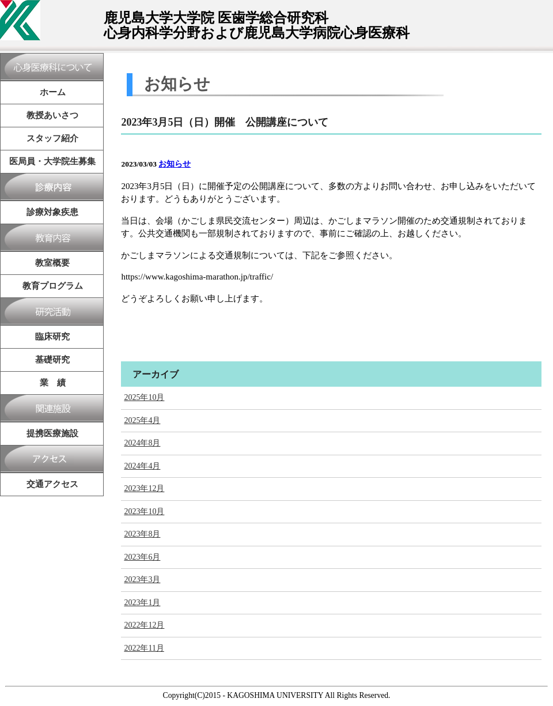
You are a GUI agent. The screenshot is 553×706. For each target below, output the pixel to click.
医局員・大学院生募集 (52, 161)
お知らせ (174, 164)
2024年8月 (142, 443)
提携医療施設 (52, 433)
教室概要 (52, 262)
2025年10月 (144, 397)
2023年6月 (142, 557)
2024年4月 (142, 466)
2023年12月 (144, 488)
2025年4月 (142, 420)
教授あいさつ (52, 115)
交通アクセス (52, 484)
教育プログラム (52, 285)
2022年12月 (144, 625)
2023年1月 (142, 602)
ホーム (53, 92)
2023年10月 (144, 511)
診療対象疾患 (52, 212)
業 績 (53, 382)
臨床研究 (52, 336)
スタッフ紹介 (52, 138)
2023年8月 (142, 534)
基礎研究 (52, 359)
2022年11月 (144, 648)
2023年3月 (142, 579)
